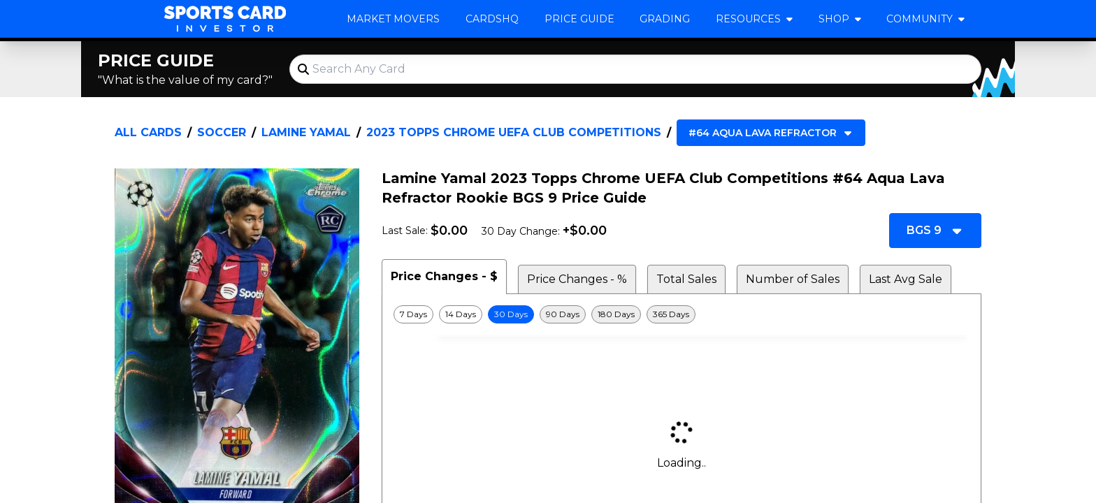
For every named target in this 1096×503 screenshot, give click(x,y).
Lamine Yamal (306, 132)
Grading (665, 19)
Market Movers (393, 19)
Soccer (221, 132)
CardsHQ (492, 19)
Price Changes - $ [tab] (444, 276)
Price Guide (579, 19)
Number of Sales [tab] (792, 279)
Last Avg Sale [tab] (905, 279)
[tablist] (681, 276)
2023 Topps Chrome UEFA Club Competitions (513, 132)
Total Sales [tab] (686, 279)
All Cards (148, 132)
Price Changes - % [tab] (577, 279)
